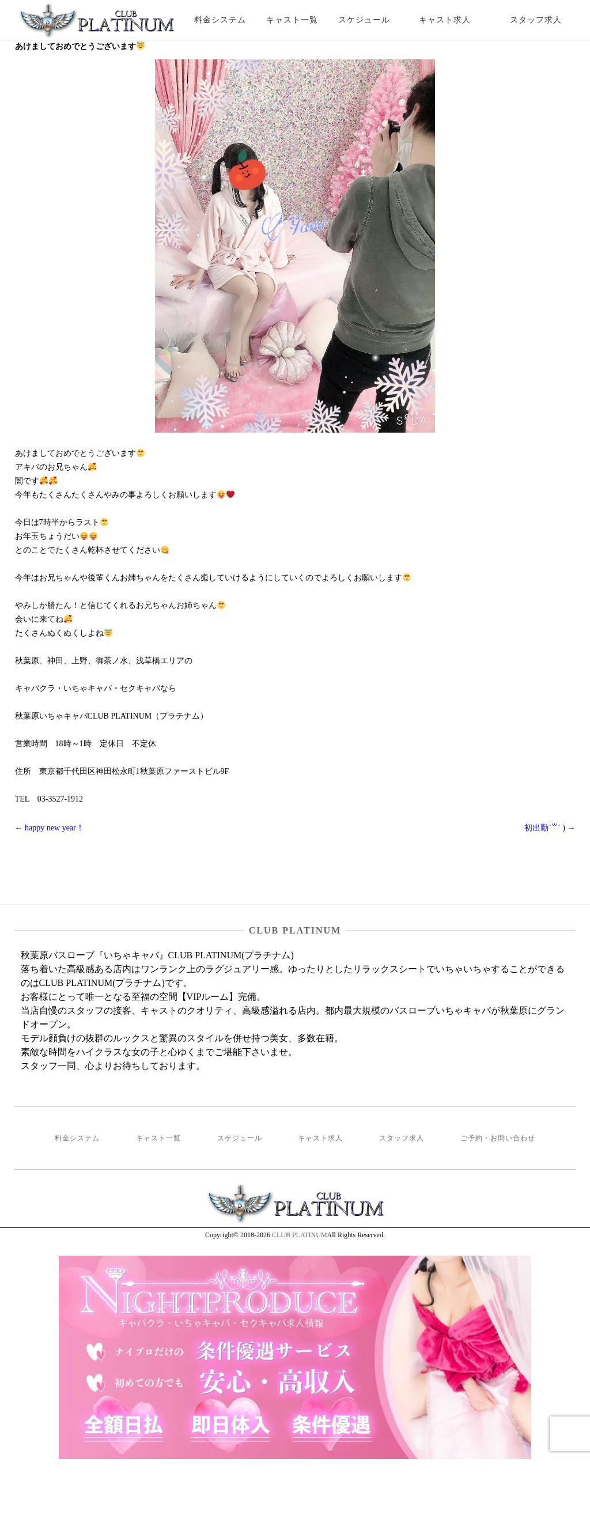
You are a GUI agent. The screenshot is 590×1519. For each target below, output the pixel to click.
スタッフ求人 (546, 20)
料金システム (220, 20)
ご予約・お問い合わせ (497, 1138)
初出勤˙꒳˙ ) (549, 827)
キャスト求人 (453, 20)
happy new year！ (49, 827)
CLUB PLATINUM (299, 1235)
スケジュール (364, 20)
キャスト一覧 (292, 20)
